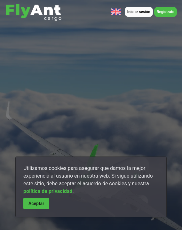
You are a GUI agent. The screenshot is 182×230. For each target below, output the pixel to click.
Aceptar (36, 203)
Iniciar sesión (138, 12)
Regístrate (165, 12)
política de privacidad (48, 191)
